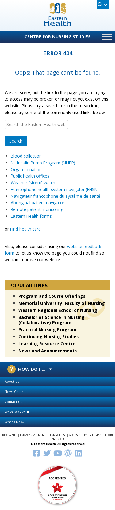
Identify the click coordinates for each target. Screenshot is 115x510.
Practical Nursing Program (47, 329)
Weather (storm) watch (33, 183)
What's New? (14, 422)
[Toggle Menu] (107, 37)
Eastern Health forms (31, 216)
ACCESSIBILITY (78, 435)
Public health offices (31, 176)
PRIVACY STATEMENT (33, 435)
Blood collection (26, 156)
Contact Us (13, 401)
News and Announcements (47, 351)
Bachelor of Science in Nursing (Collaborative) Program (51, 319)
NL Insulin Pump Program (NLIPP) (43, 163)
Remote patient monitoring (37, 209)
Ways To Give (17, 411)
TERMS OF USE (57, 435)
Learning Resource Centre (46, 344)
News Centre (15, 391)
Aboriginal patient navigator (37, 202)
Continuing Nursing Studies (48, 336)
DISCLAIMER (9, 435)
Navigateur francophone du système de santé (56, 196)
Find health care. (26, 229)
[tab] (57, 382)
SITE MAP (95, 435)
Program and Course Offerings (51, 296)
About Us (12, 381)
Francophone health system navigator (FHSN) (55, 189)
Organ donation (26, 169)
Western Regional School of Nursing (57, 310)
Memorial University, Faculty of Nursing (61, 303)
